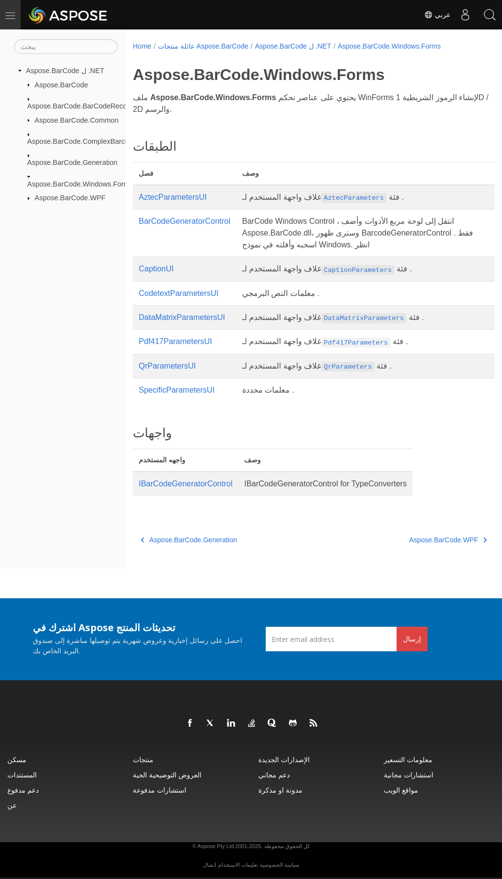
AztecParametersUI (173, 197)
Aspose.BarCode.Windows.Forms (80, 184)
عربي (437, 14)
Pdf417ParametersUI (175, 341)
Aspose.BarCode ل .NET (65, 71)
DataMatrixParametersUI (182, 317)
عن (12, 805)
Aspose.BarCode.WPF (70, 198)
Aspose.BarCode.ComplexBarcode (82, 141)
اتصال (209, 865)
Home (142, 46)
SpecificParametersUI (177, 390)
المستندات (22, 774)
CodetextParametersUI (179, 293)
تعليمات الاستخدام (238, 865)
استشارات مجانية (408, 774)
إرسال (412, 638)
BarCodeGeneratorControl (184, 221)
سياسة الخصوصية (279, 865)
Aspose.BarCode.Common (77, 120)
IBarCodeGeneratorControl (185, 483)
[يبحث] (66, 46)
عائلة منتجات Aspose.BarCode (203, 46)
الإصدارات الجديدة (284, 759)
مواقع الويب (401, 790)
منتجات (143, 759)
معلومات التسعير (408, 759)
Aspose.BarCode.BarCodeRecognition (87, 106)
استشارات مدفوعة (159, 790)
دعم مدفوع (23, 790)
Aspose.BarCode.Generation (72, 162)
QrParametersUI (167, 366)
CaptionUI (156, 269)
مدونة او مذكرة (280, 790)
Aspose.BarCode (61, 84)
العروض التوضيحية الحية (167, 774)
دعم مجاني (274, 774)
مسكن (16, 759)
